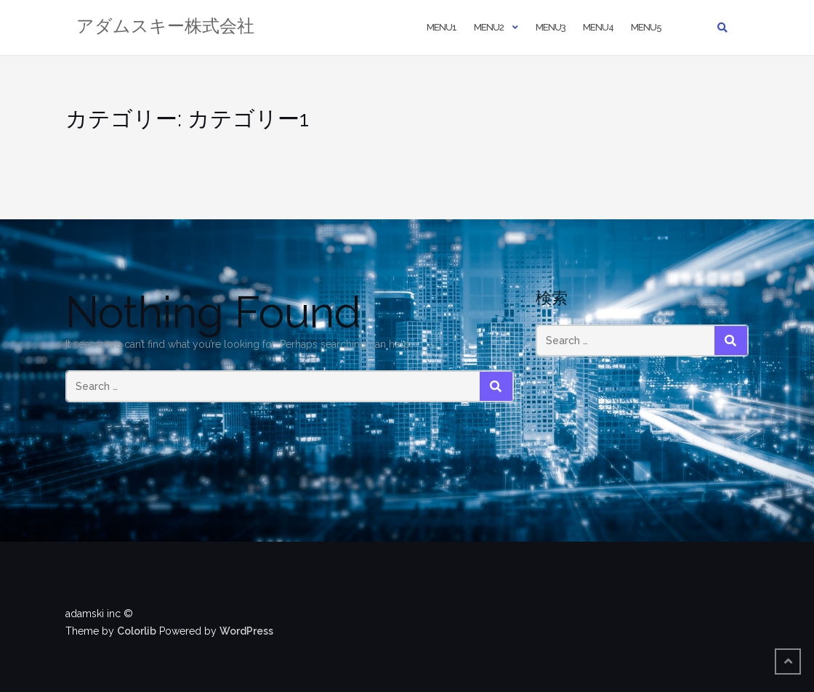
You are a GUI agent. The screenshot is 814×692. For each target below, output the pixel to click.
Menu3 (550, 27)
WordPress (246, 631)
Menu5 (646, 27)
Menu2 (489, 27)
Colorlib (136, 631)
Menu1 (441, 27)
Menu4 (598, 27)
